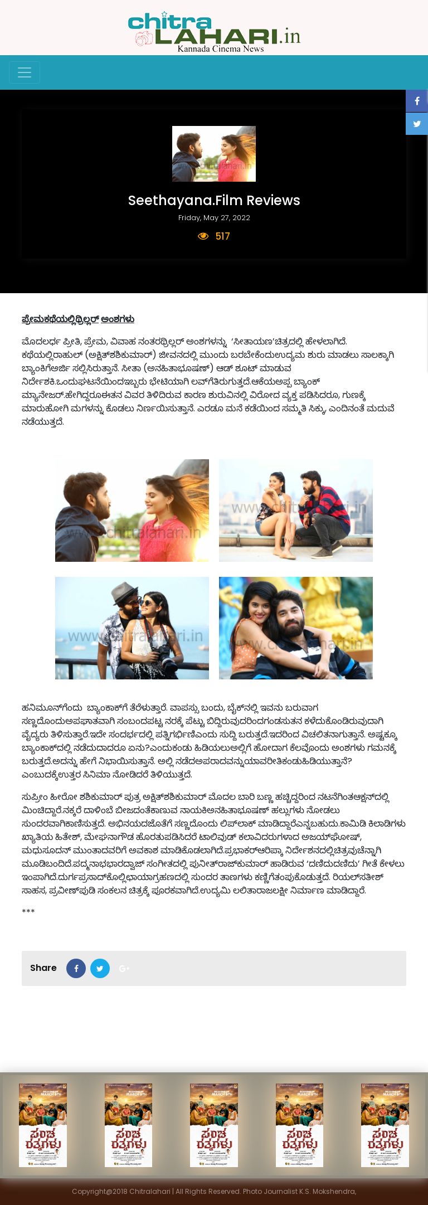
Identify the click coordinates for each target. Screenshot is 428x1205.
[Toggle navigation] (24, 72)
